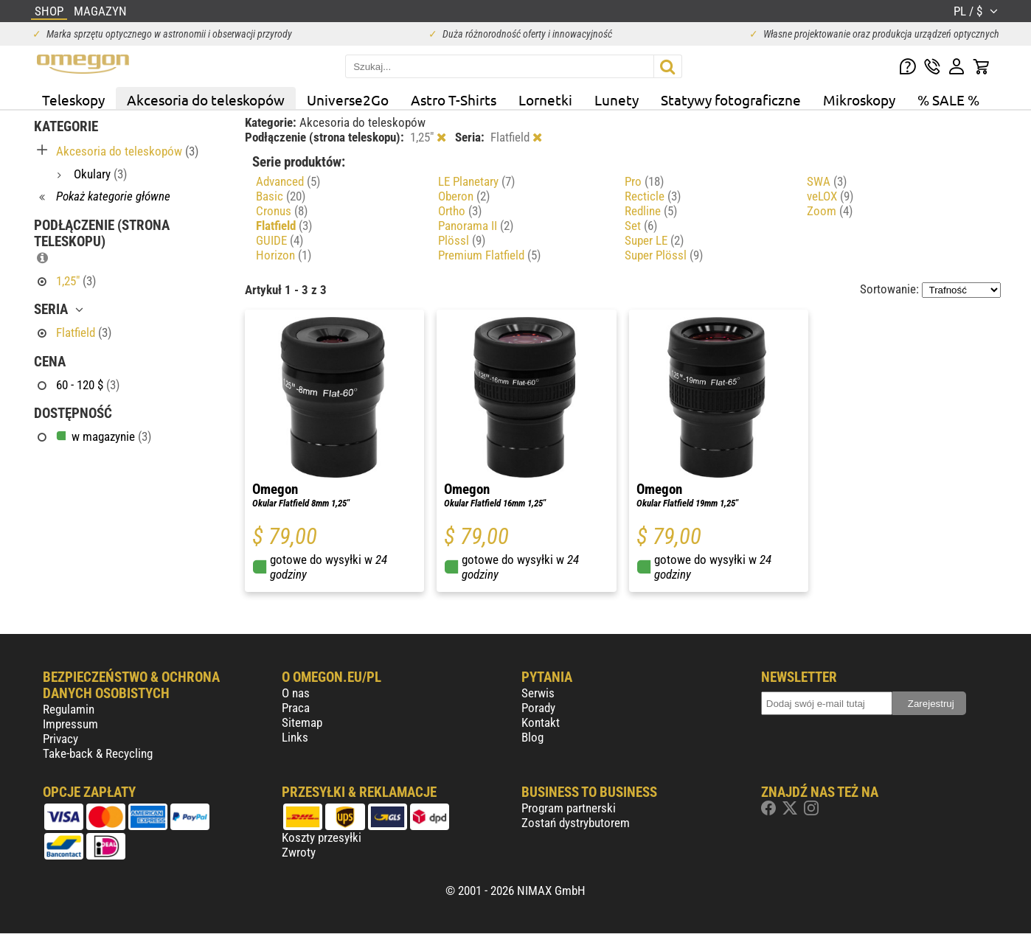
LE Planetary (476, 181)
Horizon (283, 255)
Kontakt (540, 722)
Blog (532, 737)
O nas (296, 693)
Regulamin (68, 709)
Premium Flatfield (489, 255)
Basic (280, 196)
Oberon (464, 196)
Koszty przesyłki (321, 837)
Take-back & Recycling (98, 753)
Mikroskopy (859, 99)
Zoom (830, 210)
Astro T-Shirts (453, 99)
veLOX (830, 196)
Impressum (70, 724)
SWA (827, 181)
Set (641, 225)
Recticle (653, 196)
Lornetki (545, 99)
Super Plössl (664, 255)
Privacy (60, 738)
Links (295, 737)
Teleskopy (73, 99)
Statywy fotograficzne (731, 99)
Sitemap (302, 722)
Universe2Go (348, 99)
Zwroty (299, 852)
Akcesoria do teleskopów (206, 99)
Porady (538, 707)
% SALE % (948, 99)
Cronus (282, 210)
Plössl (461, 240)
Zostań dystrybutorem (575, 822)
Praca (296, 707)
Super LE (654, 240)
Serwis (538, 693)
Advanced (288, 181)
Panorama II (475, 225)
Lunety (616, 99)
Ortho (460, 210)
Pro (644, 181)
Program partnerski (568, 808)
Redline (651, 210)
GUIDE (279, 240)
